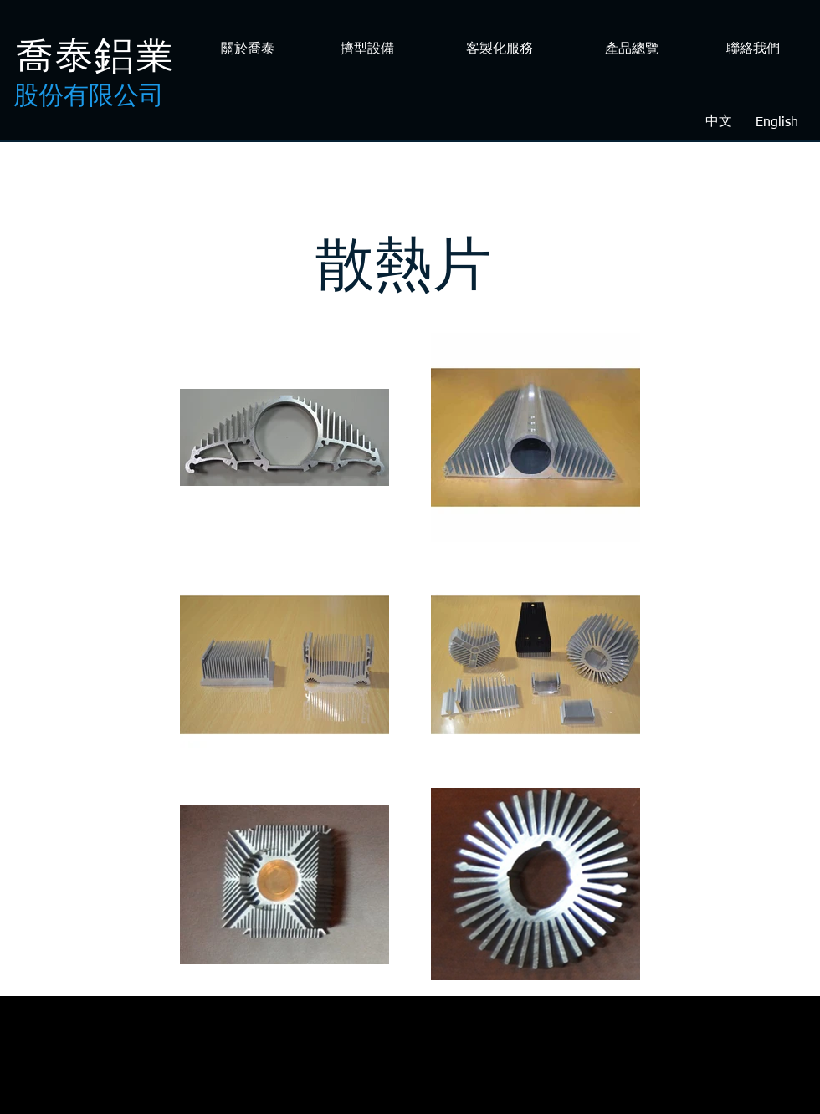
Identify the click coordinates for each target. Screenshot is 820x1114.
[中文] (719, 122)
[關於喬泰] (247, 50)
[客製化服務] (499, 50)
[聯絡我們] (752, 50)
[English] (776, 123)
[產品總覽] (631, 50)
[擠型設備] (367, 50)
